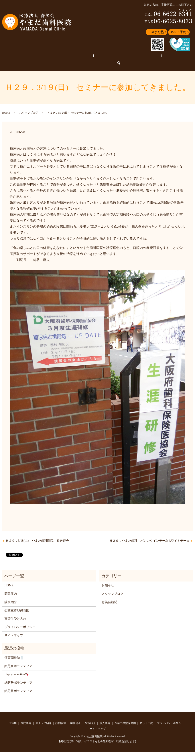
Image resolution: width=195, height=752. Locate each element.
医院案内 (20, 55)
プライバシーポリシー (19, 626)
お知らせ (171, 55)
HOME (6, 55)
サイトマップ (13, 634)
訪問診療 (57, 55)
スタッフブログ (151, 55)
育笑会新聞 (109, 601)
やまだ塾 (157, 32)
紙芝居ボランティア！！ (21, 690)
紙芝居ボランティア (18, 665)
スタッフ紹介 (38, 55)
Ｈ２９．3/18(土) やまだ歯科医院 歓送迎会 (37, 540)
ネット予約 (178, 32)
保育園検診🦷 (14, 657)
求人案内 (104, 55)
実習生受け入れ (15, 618)
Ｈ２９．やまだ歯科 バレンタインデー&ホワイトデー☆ (149, 540)
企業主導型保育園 (125, 55)
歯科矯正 (73, 55)
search (21, 62)
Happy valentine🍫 (16, 673)
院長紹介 (88, 55)
